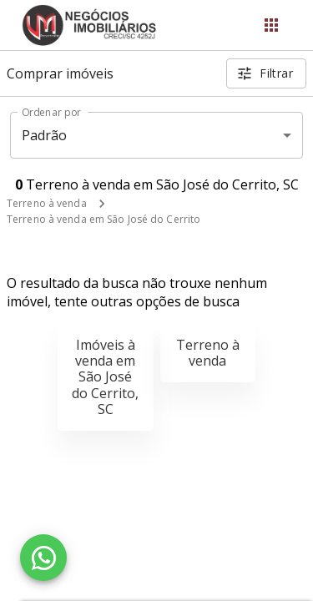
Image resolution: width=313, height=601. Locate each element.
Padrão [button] (45, 135)
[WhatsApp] (43, 557)
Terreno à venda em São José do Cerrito (103, 219)
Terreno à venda (47, 203)
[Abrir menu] (271, 25)
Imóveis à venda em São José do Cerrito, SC (105, 377)
